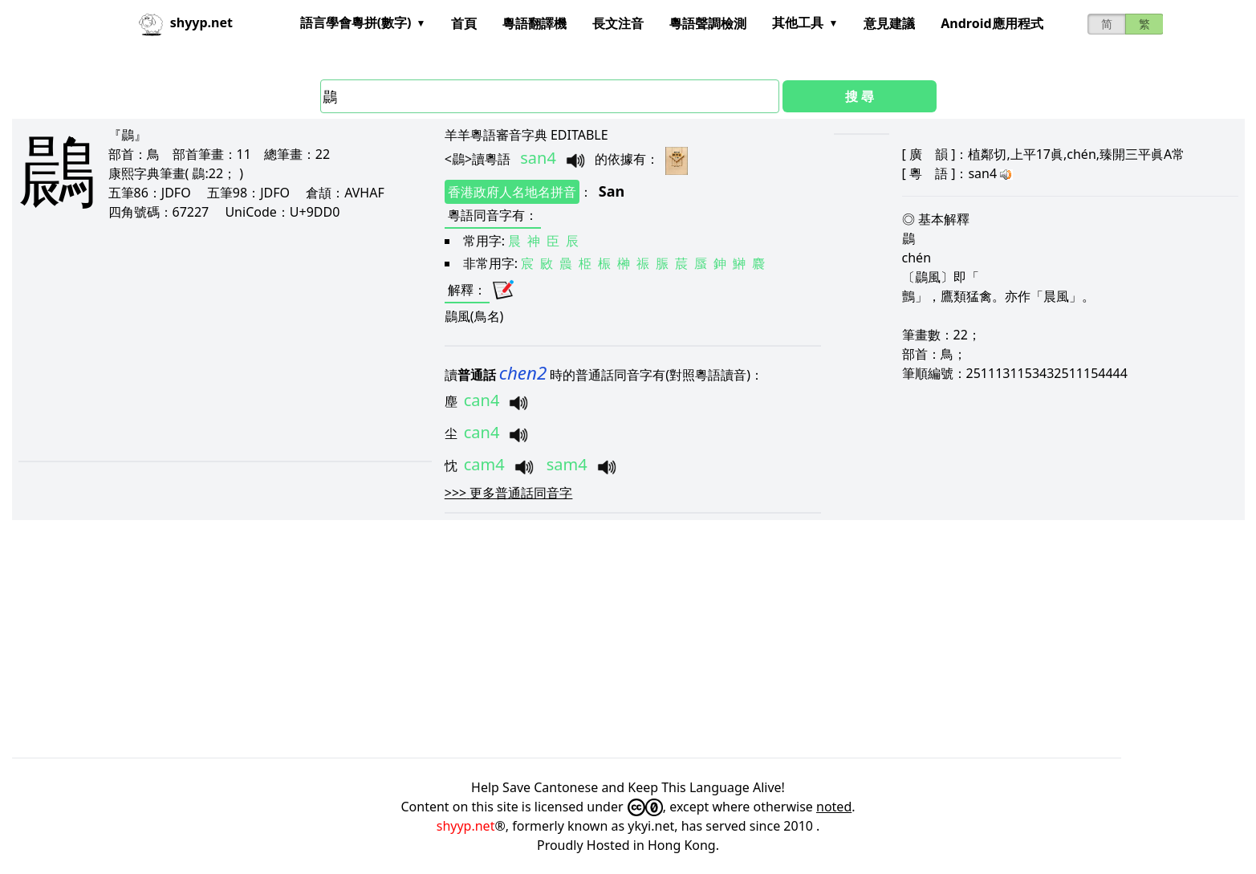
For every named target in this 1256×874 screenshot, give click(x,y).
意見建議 (889, 23)
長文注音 (618, 23)
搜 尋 (859, 96)
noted (834, 806)
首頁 (464, 23)
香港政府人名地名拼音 (512, 192)
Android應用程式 (992, 23)
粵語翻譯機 (534, 23)
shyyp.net (466, 826)
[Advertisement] (198, 340)
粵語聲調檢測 (707, 23)
